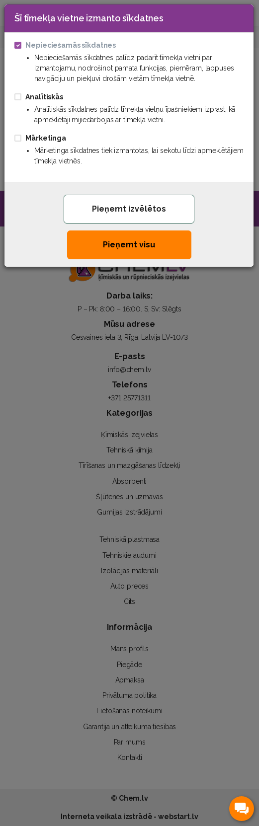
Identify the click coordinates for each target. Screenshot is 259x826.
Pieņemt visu (129, 244)
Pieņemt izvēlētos (129, 209)
